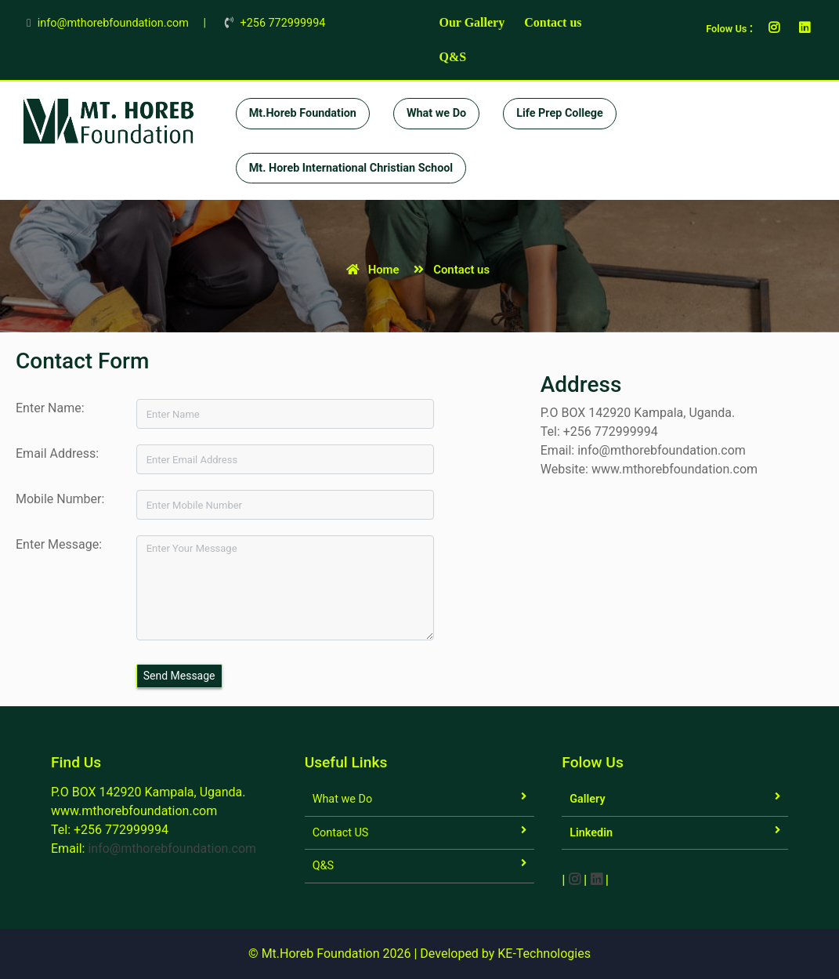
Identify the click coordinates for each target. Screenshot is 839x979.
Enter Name (48, 408)
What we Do (436, 113)
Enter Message (57, 544)
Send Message (179, 675)
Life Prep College (559, 113)
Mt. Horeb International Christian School (351, 168)
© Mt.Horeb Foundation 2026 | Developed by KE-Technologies (419, 953)
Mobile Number (58, 498)
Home (371, 270)
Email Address (56, 453)
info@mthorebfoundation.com (172, 848)
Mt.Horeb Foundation (302, 113)
